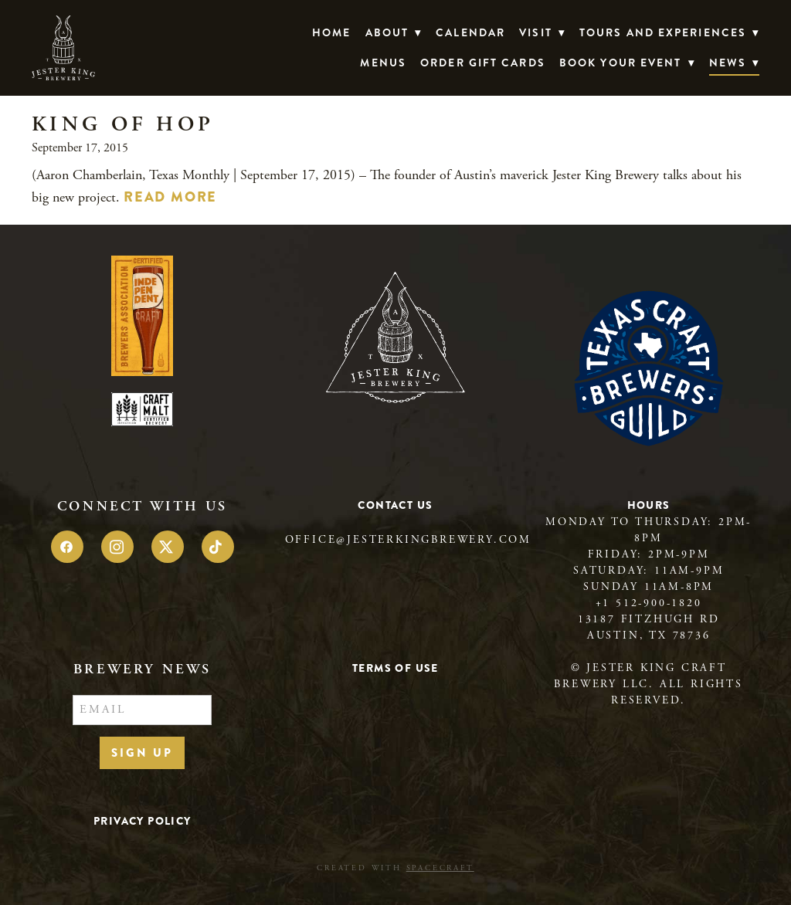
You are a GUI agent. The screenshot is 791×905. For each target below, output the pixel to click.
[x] (167, 546)
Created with (395, 868)
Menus (383, 62)
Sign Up (142, 752)
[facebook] (67, 546)
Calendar (470, 32)
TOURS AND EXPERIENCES (669, 32)
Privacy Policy (142, 821)
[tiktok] (218, 546)
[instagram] (117, 546)
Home (331, 32)
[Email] (142, 710)
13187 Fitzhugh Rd (649, 619)
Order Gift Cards (482, 62)
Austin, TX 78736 (649, 635)
